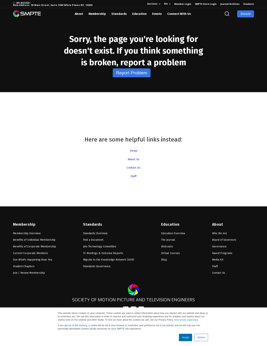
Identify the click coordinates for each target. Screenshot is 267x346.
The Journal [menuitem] (168, 237)
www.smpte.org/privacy (186, 320)
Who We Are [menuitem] (219, 231)
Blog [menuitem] (164, 257)
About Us (133, 159)
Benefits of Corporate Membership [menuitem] (34, 244)
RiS (166, 3)
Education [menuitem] (169, 222)
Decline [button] (201, 337)
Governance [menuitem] (219, 244)
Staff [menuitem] (215, 264)
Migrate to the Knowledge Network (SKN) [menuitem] (108, 257)
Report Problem (131, 72)
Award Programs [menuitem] (222, 251)
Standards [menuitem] (92, 222)
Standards (119, 14)
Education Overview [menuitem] (173, 231)
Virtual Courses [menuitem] (170, 251)
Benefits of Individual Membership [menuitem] (34, 237)
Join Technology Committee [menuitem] (99, 244)
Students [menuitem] (248, 4)
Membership (97, 14)
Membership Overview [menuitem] (27, 231)
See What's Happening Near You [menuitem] (32, 257)
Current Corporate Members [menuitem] (30, 251)
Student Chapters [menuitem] (23, 264)
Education (139, 14)
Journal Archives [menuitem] (230, 4)
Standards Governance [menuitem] (97, 264)
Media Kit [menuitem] (217, 257)
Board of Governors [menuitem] (224, 237)
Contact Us (133, 167)
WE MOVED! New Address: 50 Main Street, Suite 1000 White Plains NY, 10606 (52, 4)
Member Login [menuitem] (182, 4)
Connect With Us (179, 14)
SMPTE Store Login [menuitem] (206, 4)
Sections (152, 3)
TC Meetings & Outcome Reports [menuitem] (103, 251)
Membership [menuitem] (23, 222)
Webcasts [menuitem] (167, 244)
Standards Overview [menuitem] (95, 231)
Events (157, 14)
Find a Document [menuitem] (93, 237)
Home (133, 150)
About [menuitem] (217, 222)
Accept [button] (185, 337)
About (79, 14)
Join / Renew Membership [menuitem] (29, 270)
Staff (133, 176)
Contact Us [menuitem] (218, 270)
